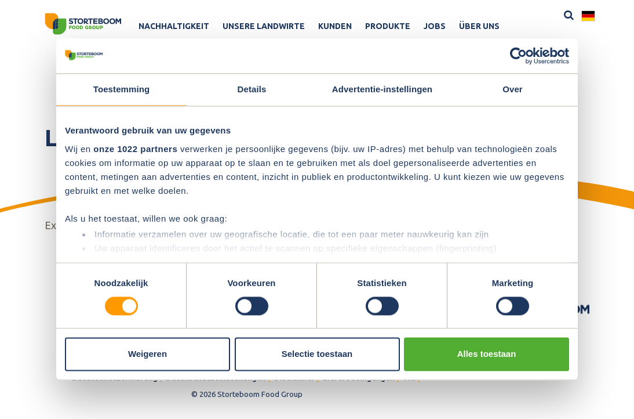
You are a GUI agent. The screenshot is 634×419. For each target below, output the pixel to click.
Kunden (335, 26)
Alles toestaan (486, 354)
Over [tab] (512, 89)
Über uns (479, 26)
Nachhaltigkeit (174, 26)
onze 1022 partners (135, 149)
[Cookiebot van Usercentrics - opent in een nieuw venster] (518, 55)
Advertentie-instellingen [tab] (382, 89)
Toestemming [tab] (121, 89)
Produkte (387, 26)
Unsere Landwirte (264, 26)
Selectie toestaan (317, 354)
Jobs (435, 26)
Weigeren (147, 354)
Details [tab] (252, 89)
